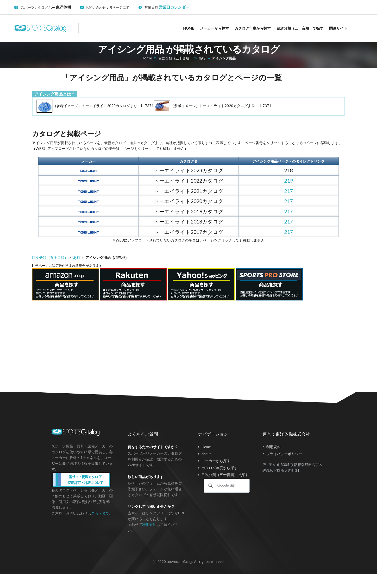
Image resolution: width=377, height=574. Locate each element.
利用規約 (149, 524)
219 (288, 181)
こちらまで (100, 513)
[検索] (225, 486)
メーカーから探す (214, 28)
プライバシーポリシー (284, 454)
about (206, 454)
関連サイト (338, 28)
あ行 (202, 58)
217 (288, 191)
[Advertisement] (180, 343)
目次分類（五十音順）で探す (299, 28)
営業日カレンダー (174, 7)
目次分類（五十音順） (175, 58)
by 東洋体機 (60, 7)
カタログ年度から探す (253, 28)
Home (188, 28)
